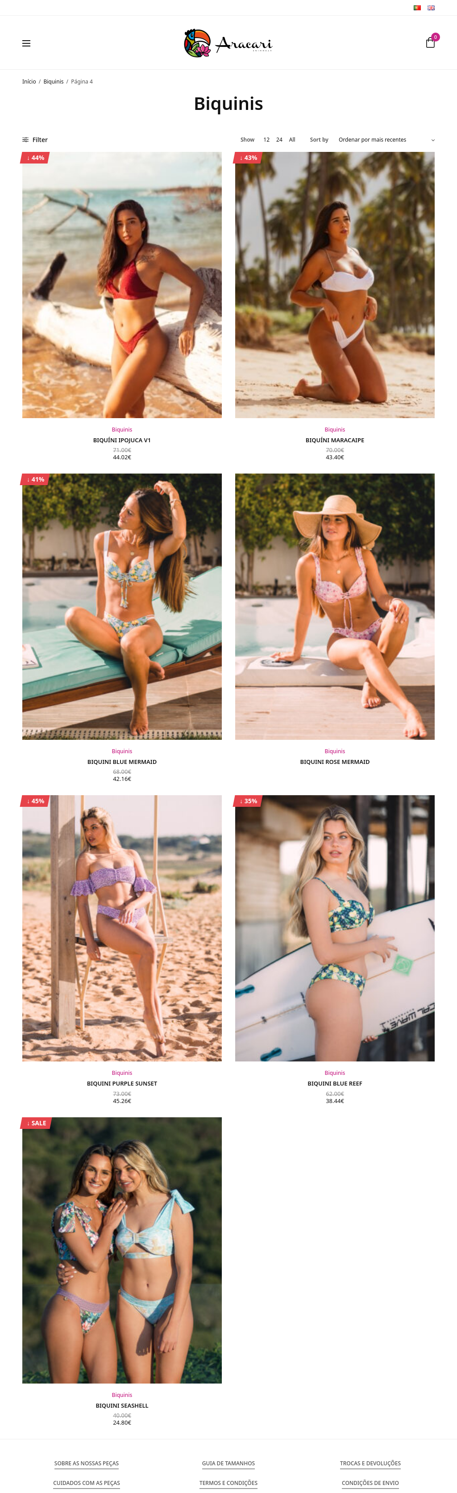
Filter (35, 139)
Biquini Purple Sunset (122, 1083)
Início (29, 81)
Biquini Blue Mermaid (122, 762)
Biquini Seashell (122, 1405)
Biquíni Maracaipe (335, 440)
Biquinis (53, 81)
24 (279, 140)
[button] (86, 1463)
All (292, 140)
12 (266, 140)
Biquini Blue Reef (334, 1083)
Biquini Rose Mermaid (335, 762)
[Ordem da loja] (387, 140)
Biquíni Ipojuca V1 (122, 440)
